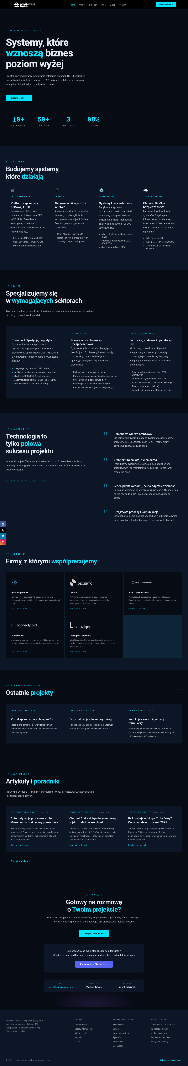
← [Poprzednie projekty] (171, 693)
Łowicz (116, 1029)
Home (72, 5)
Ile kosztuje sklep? (159, 1029)
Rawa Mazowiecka (121, 1033)
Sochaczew (118, 1046)
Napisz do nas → (94, 935)
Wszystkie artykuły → (21, 863)
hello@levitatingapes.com (61, 989)
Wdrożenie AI (81, 1033)
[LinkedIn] (3, 536)
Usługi (82, 5)
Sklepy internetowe (83, 1029)
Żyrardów (117, 1037)
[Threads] (3, 530)
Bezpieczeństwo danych (162, 1037)
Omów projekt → (166, 5)
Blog (103, 5)
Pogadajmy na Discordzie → (94, 966)
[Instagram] (3, 542)
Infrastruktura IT (82, 1024)
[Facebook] (3, 524)
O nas (112, 5)
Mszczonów (118, 1041)
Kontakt (122, 5)
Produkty (93, 5)
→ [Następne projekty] (179, 693)
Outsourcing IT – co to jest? (163, 1024)
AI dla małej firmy (159, 1033)
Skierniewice (119, 1024)
